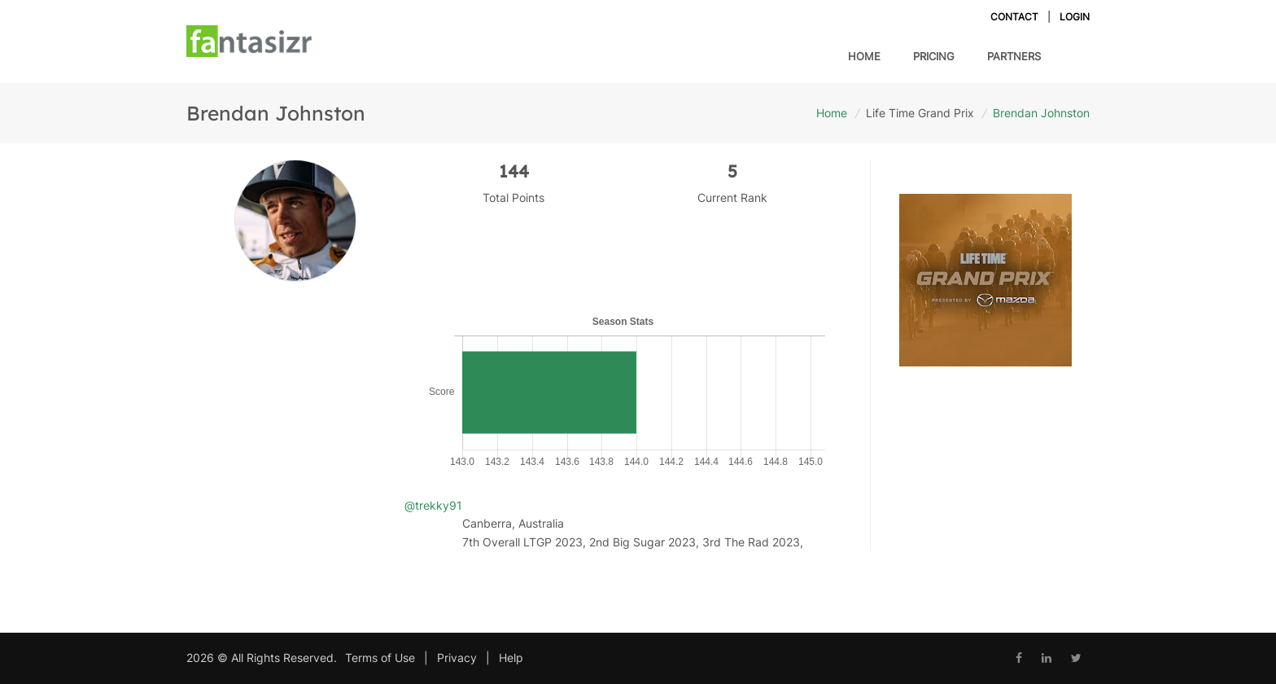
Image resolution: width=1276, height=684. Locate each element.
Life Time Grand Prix (920, 113)
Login (1075, 17)
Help (511, 657)
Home (864, 56)
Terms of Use (380, 657)
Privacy (457, 657)
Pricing (934, 55)
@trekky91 (433, 505)
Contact (1014, 17)
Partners (1014, 56)
